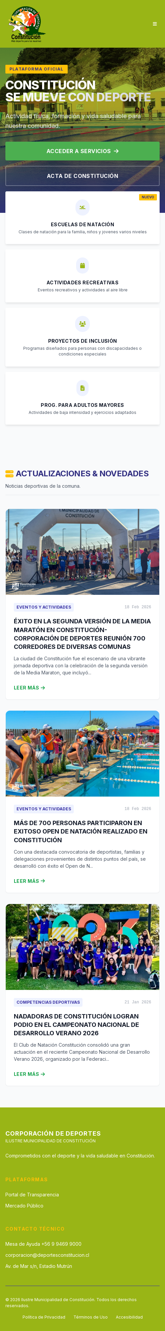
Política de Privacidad (44, 1317)
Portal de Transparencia (32, 1194)
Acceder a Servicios (82, 151)
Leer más (29, 688)
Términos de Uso (90, 1317)
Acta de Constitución (82, 176)
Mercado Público (24, 1205)
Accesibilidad (129, 1317)
